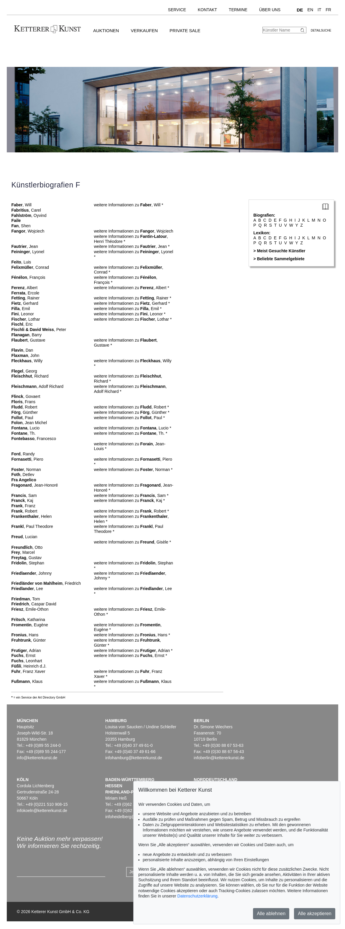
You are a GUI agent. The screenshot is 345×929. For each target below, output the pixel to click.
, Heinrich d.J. (28, 666)
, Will (21, 204)
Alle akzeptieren (314, 913)
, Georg (24, 371)
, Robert (24, 407)
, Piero (27, 459)
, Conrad (30, 267)
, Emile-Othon (29, 609)
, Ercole (25, 293)
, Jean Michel (29, 422)
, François (28, 277)
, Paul (22, 417)
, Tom (25, 599)
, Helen (31, 516)
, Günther (24, 412)
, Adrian (26, 650)
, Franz (23, 505)
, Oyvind (28, 215)
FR (328, 9)
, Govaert (25, 396)
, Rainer (25, 298)
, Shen (20, 225)
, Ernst (23, 655)
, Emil (20, 308)
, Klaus (26, 681)
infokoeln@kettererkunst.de (42, 810)
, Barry (26, 334)
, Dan (22, 350)
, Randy (22, 454)
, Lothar (25, 319)
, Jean (24, 246)
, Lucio (25, 428)
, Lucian (24, 536)
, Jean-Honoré (34, 485)
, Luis (21, 262)
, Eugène (29, 624)
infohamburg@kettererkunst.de (133, 757)
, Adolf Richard (37, 386)
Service (177, 9)
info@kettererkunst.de (37, 757)
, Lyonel (27, 251)
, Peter (38, 329)
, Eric (21, 324)
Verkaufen (144, 30)
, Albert (24, 287)
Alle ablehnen (271, 913)
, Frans (23, 401)
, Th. (23, 433)
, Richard (29, 376)
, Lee (27, 588)
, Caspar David (33, 604)
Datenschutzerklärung (197, 896)
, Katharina (28, 619)
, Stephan (27, 563)
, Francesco (33, 438)
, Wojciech (27, 231)
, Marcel (22, 552)
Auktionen (106, 30)
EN (310, 9)
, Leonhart (26, 660)
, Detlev (22, 474)
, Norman (26, 469)
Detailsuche (321, 30)
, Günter (28, 640)
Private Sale (185, 30)
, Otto (26, 547)
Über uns (269, 9)
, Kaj (22, 500)
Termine (238, 9)
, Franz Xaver (28, 671)
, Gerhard (24, 303)
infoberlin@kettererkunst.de (219, 757)
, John (25, 355)
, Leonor (22, 314)
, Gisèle (154, 542)
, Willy (26, 360)
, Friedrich (46, 583)
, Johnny (31, 573)
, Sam (24, 495)
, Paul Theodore (32, 526)
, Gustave (28, 340)
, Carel (26, 210)
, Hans (24, 634)
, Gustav (26, 557)
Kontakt (207, 9)
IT (319, 9)
